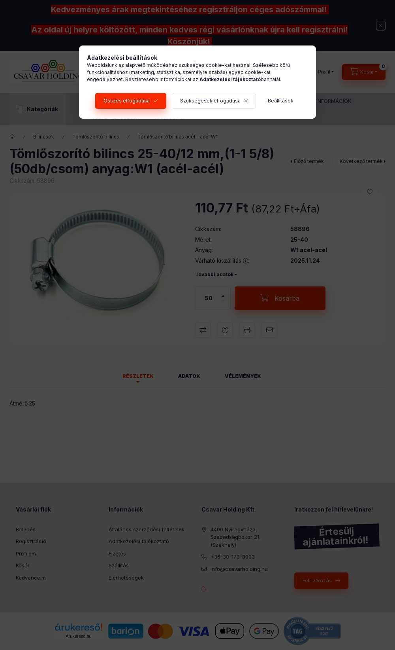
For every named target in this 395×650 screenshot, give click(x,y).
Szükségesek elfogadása (210, 101)
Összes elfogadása (126, 101)
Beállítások (280, 101)
